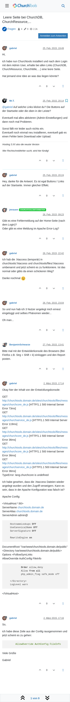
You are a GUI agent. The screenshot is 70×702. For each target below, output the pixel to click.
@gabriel (7, 107)
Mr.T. (11, 101)
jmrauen (13, 209)
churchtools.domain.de (31, 507)
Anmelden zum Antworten (53, 35)
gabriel (13, 48)
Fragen (11, 28)
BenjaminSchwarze (19, 344)
